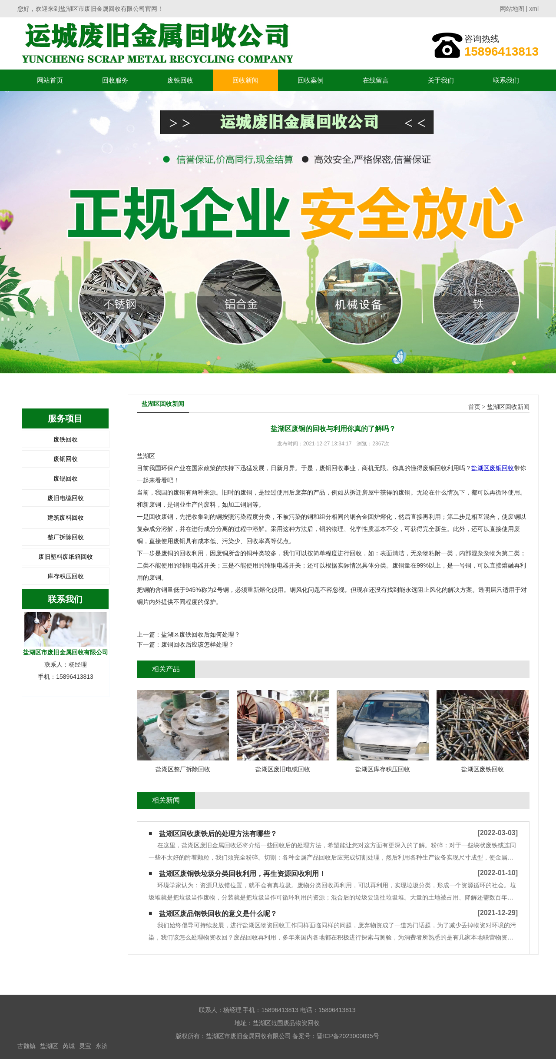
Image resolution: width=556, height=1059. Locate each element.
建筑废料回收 (65, 517)
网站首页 (50, 80)
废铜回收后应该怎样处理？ (197, 644)
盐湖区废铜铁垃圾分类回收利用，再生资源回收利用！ (242, 873)
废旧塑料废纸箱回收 (65, 556)
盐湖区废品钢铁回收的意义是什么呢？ (218, 913)
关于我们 (441, 80)
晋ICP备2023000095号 (348, 1035)
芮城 (69, 1045)
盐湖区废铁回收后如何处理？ (200, 634)
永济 (102, 1045)
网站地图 (512, 8)
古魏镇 (26, 1045)
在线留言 (376, 80)
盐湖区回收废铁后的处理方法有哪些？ (218, 833)
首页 (474, 407)
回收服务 (115, 80)
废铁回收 (180, 80)
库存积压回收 (65, 576)
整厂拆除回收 (65, 537)
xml (534, 8)
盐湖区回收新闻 (508, 407)
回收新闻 (245, 80)
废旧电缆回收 (65, 498)
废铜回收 (65, 458)
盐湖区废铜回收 (492, 468)
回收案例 (311, 80)
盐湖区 (49, 1045)
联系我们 (506, 80)
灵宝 (85, 1045)
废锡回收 (65, 478)
